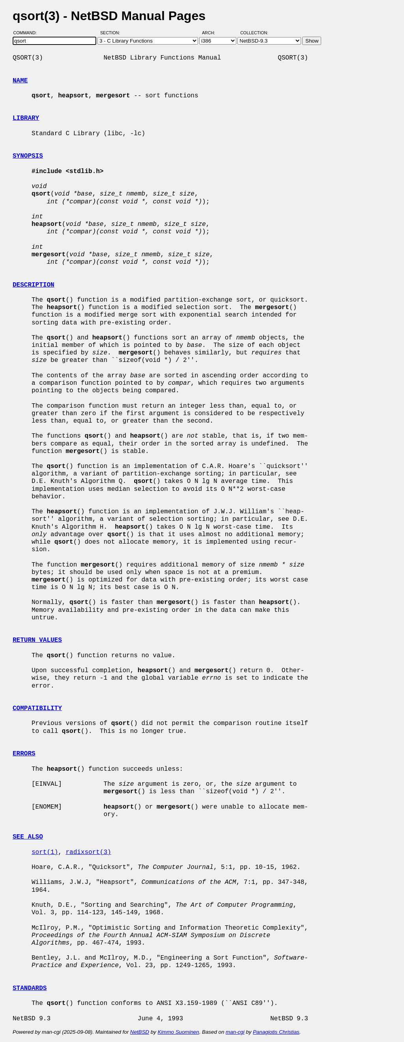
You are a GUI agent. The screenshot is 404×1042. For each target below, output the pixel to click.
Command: (27, 32)
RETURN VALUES (37, 640)
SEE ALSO (28, 837)
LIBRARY (26, 118)
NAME (20, 80)
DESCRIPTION (33, 285)
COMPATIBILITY (37, 708)
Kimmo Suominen (178, 1032)
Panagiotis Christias (276, 1032)
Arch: (212, 32)
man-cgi (235, 1032)
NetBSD (139, 1032)
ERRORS (24, 753)
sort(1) (45, 852)
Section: (111, 32)
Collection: (254, 32)
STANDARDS (30, 988)
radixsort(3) (88, 852)
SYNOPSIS (28, 156)
